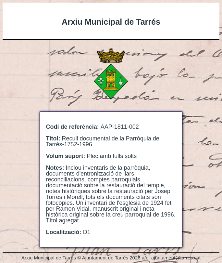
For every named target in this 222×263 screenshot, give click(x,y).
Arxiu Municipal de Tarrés (111, 21)
